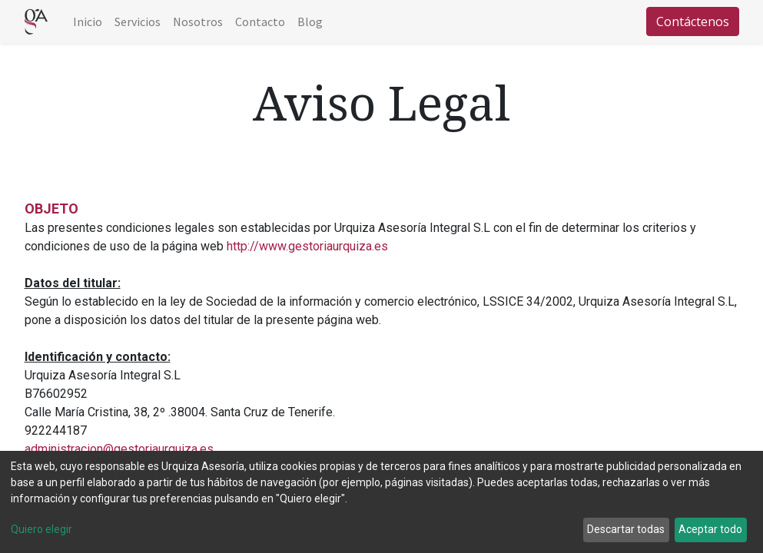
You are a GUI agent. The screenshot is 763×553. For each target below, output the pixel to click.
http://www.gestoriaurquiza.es (307, 246)
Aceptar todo (710, 529)
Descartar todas (626, 529)
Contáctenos (692, 21)
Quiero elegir (41, 529)
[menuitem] (87, 21)
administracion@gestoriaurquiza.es (119, 449)
